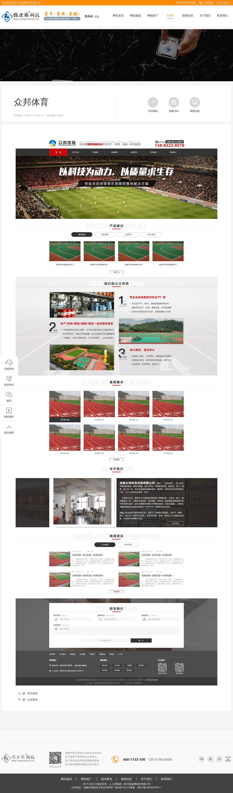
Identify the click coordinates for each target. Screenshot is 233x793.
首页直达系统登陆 (186, 2)
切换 (96, 16)
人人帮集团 (115, 784)
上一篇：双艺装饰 (27, 693)
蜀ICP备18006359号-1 (149, 787)
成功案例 (106, 779)
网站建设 (66, 779)
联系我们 (166, 779)
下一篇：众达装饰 (27, 699)
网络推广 (86, 779)
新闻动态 (126, 779)
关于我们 (146, 779)
